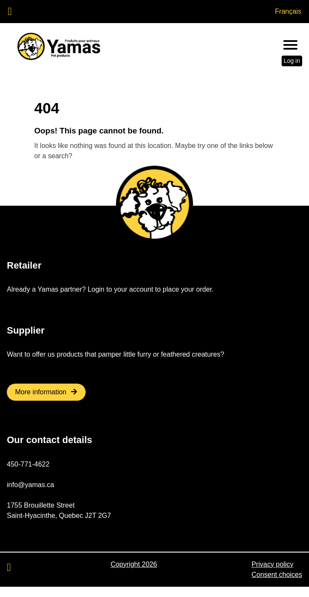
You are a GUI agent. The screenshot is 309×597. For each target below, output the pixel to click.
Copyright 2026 (133, 564)
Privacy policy (273, 564)
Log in (292, 60)
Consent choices (277, 574)
